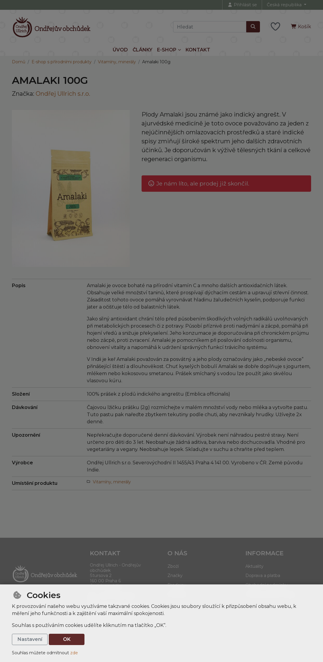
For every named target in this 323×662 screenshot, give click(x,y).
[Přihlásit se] (242, 5)
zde (74, 652)
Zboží (173, 566)
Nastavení (30, 639)
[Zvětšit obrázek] (71, 188)
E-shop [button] (166, 50)
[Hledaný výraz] (209, 26)
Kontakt (198, 50)
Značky (175, 575)
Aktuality (254, 566)
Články (142, 50)
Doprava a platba (262, 575)
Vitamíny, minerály (117, 62)
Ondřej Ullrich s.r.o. (63, 93)
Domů (18, 62)
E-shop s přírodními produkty (62, 62)
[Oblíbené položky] (275, 26)
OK (66, 639)
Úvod (120, 50)
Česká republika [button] (285, 4)
